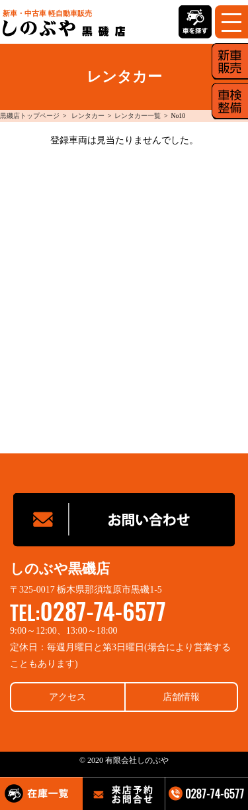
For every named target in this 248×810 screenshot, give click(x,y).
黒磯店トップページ (30, 115)
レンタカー (87, 115)
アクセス (67, 697)
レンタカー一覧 (137, 115)
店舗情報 (181, 697)
